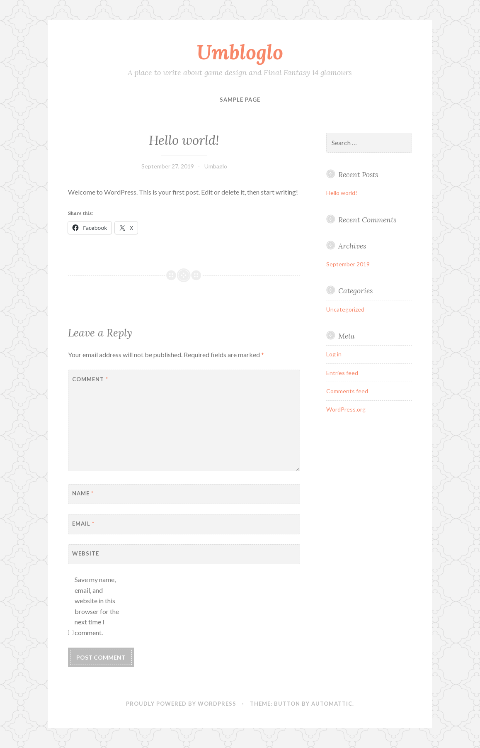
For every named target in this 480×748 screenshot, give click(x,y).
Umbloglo (239, 52)
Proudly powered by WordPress (181, 703)
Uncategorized (345, 309)
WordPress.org (346, 409)
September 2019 (348, 264)
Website (85, 553)
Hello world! (341, 192)
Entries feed (342, 372)
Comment (90, 379)
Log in (334, 354)
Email (83, 523)
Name (83, 493)
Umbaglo (215, 166)
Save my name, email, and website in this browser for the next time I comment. (97, 605)
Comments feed (347, 391)
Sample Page (240, 99)
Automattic (331, 703)
